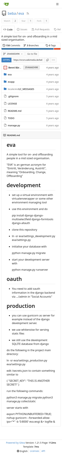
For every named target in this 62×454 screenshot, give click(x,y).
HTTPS (6, 59)
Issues (22, 29)
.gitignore (13, 96)
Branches (31, 45)
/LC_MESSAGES (21, 89)
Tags (51, 45)
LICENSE (12, 103)
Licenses (34, 451)
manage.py (14, 125)
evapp (11, 81)
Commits (11, 45)
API (43, 451)
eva (21, 13)
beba (12, 13)
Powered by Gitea (15, 442)
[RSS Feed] (27, 13)
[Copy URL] (47, 60)
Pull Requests (41, 29)
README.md (14, 110)
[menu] (53, 60)
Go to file (32, 53)
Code (8, 29)
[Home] (6, 4)
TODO (11, 118)
